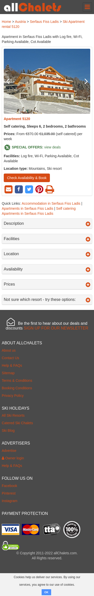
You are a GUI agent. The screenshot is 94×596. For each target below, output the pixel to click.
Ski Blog (8, 430)
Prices (47, 284)
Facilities (47, 239)
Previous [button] (10, 81)
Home (6, 22)
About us (9, 350)
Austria (20, 22)
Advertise (9, 451)
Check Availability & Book (27, 178)
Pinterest (9, 493)
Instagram (9, 501)
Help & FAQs (12, 365)
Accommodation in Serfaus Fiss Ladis (51, 203)
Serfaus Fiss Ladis (44, 22)
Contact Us (10, 358)
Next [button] (83, 81)
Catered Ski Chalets (17, 423)
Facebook (9, 486)
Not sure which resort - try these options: (47, 299)
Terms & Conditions (17, 380)
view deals (52, 147)
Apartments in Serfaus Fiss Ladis (27, 208)
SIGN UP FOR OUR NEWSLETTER (56, 328)
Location (47, 254)
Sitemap (8, 373)
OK (46, 592)
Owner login (13, 458)
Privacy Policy (13, 396)
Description (47, 223)
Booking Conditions (17, 388)
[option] (47, 81)
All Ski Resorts (13, 415)
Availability (47, 269)
